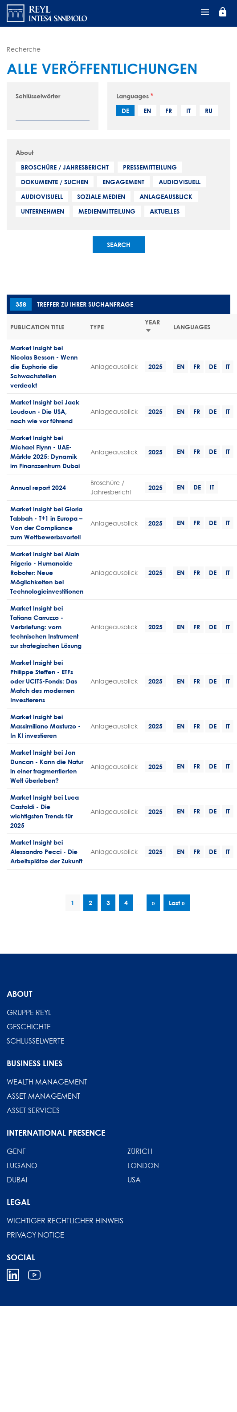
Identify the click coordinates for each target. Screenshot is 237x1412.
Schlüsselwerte (36, 1040)
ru (208, 110)
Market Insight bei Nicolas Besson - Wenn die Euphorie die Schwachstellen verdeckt (44, 366)
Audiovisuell (179, 182)
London (143, 1165)
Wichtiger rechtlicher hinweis (65, 1220)
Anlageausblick (165, 196)
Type (97, 327)
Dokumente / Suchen (54, 182)
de (125, 110)
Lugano (22, 1165)
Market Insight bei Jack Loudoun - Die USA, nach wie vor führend (44, 411)
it (188, 110)
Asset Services (33, 1110)
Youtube (34, 1275)
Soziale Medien (101, 196)
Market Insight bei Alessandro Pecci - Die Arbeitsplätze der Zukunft (46, 851)
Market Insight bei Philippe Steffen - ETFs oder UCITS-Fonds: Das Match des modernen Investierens (43, 681)
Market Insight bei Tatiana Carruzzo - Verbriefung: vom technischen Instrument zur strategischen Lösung (46, 626)
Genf (16, 1151)
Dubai (17, 1179)
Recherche (24, 49)
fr (168, 110)
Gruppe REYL (29, 1012)
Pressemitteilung (150, 167)
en (147, 110)
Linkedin (13, 1275)
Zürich (139, 1151)
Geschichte (29, 1026)
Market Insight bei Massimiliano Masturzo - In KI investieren (45, 726)
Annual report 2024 (38, 487)
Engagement (123, 182)
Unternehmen (42, 211)
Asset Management (43, 1096)
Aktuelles (165, 211)
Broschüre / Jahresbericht (65, 167)
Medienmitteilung (106, 211)
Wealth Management (47, 1081)
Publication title (37, 327)
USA (134, 1179)
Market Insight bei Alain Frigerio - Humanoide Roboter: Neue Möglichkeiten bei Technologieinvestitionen (46, 572)
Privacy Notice (35, 1234)
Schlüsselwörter (38, 96)
